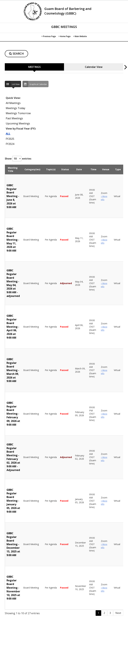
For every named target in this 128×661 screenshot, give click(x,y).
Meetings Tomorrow (18, 113)
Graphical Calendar (35, 84)
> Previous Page (48, 36)
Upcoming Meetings (18, 123)
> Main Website (80, 36)
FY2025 (10, 139)
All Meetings (13, 103)
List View (12, 84)
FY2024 (10, 144)
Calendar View (93, 67)
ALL (8, 133)
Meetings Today (15, 108)
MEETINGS (34, 67)
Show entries (18, 158)
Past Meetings (14, 118)
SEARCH (16, 53)
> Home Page (64, 36)
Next (118, 613)
